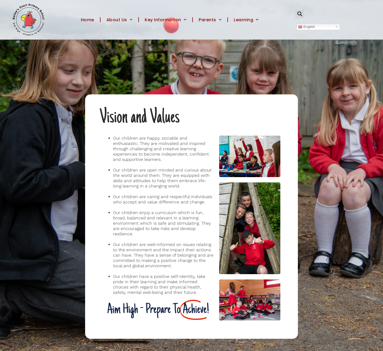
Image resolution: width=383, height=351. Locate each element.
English (306, 26)
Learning (246, 19)
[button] (299, 14)
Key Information (165, 19)
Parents (210, 19)
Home (87, 20)
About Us (119, 19)
